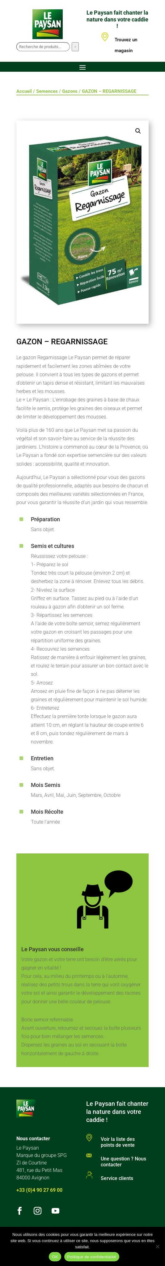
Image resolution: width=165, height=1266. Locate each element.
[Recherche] (75, 46)
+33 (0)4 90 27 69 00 (39, 1190)
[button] (138, 131)
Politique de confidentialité (91, 1257)
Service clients (117, 1178)
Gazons (70, 91)
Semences (47, 91)
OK (55, 1257)
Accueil (24, 91)
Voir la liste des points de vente (118, 1142)
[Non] (157, 1246)
